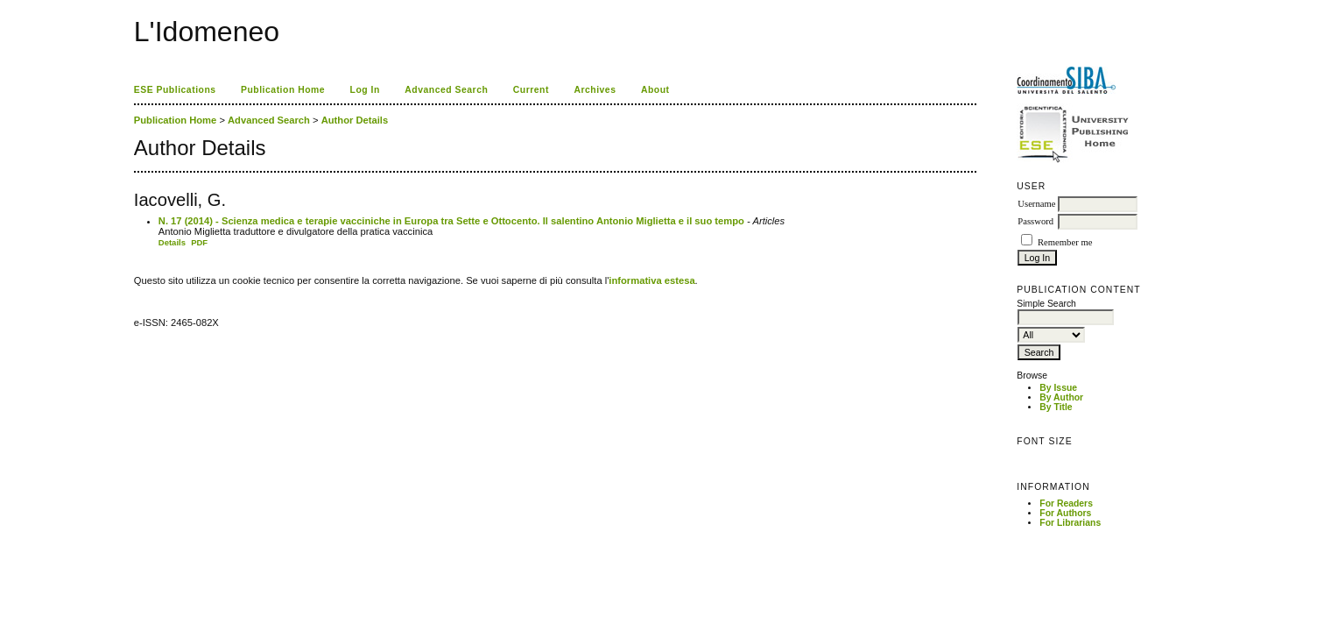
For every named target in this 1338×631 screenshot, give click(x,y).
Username (1036, 204)
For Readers (1066, 503)
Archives (595, 90)
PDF (199, 242)
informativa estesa (651, 280)
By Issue (1058, 388)
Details (172, 242)
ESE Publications (175, 90)
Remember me (1065, 242)
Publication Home (283, 90)
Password (1035, 221)
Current (531, 90)
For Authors (1065, 513)
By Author (1061, 397)
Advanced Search (446, 90)
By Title (1055, 407)
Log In (365, 90)
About (655, 90)
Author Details (354, 120)
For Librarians (1070, 523)
